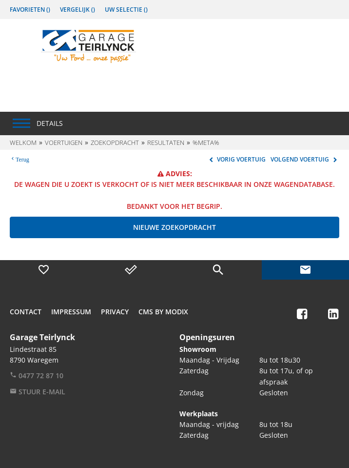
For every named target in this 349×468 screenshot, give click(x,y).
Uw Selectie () (126, 9)
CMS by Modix (163, 311)
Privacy (115, 311)
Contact (25, 311)
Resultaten (165, 142)
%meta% (206, 142)
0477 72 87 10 (36, 375)
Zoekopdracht (115, 142)
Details (50, 123)
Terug (22, 159)
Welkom (23, 142)
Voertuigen (63, 142)
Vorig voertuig (236, 159)
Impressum (71, 311)
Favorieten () (30, 9)
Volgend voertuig (305, 159)
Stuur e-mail (37, 391)
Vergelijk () (77, 9)
